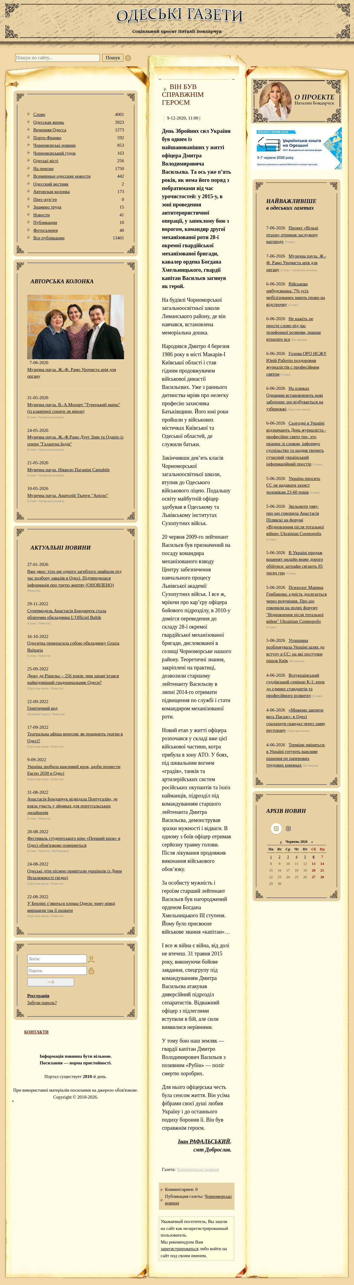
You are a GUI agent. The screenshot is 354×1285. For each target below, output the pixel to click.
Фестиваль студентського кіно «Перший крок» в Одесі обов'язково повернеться (73, 842)
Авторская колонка (78, 191)
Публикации (78, 222)
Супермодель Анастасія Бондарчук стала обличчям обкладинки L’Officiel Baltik (66, 614)
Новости (78, 215)
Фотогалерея (78, 230)
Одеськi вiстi (78, 160)
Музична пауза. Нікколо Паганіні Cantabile (68, 469)
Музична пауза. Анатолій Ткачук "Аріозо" (67, 495)
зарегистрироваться (179, 1248)
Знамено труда (78, 207)
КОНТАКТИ (36, 1032)
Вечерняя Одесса (78, 130)
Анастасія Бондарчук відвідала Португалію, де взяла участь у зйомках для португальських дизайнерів (72, 806)
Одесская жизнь (78, 122)
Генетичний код (42, 708)
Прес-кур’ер (78, 199)
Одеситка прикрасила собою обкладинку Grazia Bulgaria (73, 646)
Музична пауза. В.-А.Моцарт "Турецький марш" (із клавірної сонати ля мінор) (73, 408)
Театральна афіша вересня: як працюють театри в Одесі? (75, 737)
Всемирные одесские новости (78, 176)
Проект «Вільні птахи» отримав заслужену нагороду (292, 234)
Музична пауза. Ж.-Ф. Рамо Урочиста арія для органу (71, 373)
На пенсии (78, 168)
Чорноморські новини (78, 145)
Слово (78, 114)
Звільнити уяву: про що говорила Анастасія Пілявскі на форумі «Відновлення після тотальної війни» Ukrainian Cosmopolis (295, 520)
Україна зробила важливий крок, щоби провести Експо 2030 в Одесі (73, 770)
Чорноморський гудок (78, 153)
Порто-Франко (78, 137)
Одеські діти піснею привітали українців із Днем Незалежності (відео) (74, 874)
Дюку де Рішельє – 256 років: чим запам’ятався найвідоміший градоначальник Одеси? (73, 679)
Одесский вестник (78, 184)
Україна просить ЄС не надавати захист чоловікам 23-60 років (293, 485)
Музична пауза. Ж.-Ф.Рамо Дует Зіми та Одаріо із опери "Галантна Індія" (75, 440)
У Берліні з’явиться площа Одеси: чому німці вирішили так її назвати (71, 907)
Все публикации (78, 238)
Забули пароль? (42, 1002)
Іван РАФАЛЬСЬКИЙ (204, 1142)
